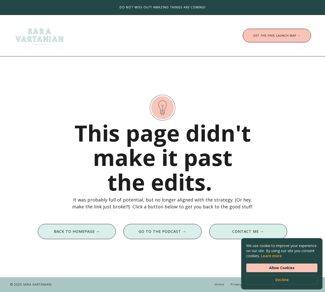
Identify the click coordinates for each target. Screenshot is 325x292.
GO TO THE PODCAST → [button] (162, 231)
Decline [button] (282, 279)
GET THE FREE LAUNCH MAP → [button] (277, 35)
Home (219, 284)
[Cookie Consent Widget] (281, 263)
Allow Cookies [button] (282, 267)
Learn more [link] (271, 255)
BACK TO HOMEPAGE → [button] (77, 231)
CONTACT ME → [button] (248, 231)
